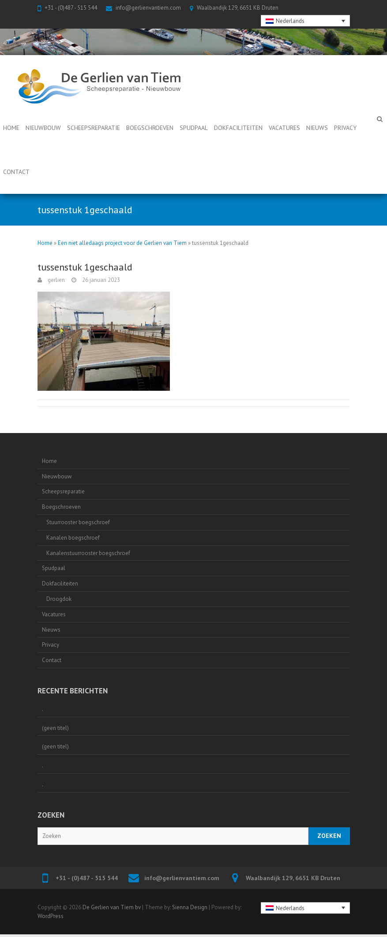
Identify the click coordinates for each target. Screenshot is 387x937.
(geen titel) (55, 728)
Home (11, 128)
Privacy (345, 128)
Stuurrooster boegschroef (78, 522)
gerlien (55, 280)
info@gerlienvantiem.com (148, 7)
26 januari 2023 (100, 280)
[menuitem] (305, 20)
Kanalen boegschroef (73, 537)
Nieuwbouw (43, 128)
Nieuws (317, 128)
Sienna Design (189, 907)
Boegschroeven (149, 128)
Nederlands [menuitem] (290, 21)
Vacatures (284, 128)
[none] (305, 20)
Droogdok (58, 599)
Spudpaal (194, 128)
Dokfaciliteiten (238, 128)
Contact (16, 172)
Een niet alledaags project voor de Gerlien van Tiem (122, 243)
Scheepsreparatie (93, 128)
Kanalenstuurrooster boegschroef (88, 553)
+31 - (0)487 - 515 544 (71, 7)
